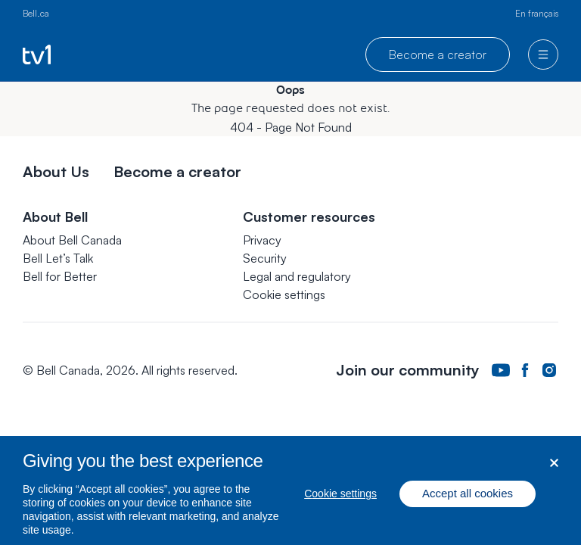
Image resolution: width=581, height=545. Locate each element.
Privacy (262, 240)
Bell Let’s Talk (58, 258)
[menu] (543, 54)
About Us (56, 171)
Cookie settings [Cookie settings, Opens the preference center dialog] (340, 499)
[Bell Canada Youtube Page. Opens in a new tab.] (501, 370)
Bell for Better (60, 276)
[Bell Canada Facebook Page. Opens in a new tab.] (525, 370)
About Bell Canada (72, 240)
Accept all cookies (467, 498)
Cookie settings (284, 294)
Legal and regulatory (297, 276)
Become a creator (437, 54)
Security (265, 258)
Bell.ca (36, 13)
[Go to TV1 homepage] (37, 54)
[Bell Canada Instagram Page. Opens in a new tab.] (549, 370)
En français (536, 13)
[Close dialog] (554, 467)
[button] (284, 294)
